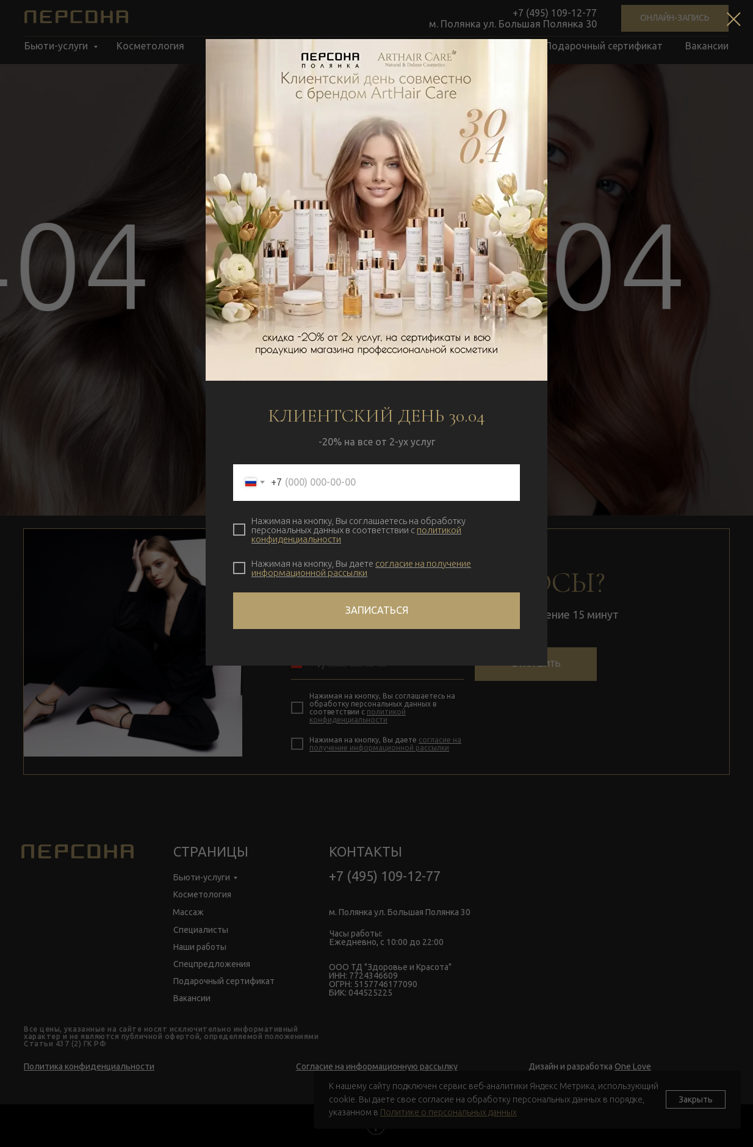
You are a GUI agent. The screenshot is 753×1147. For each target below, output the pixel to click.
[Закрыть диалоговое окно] (734, 19)
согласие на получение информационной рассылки (361, 568)
